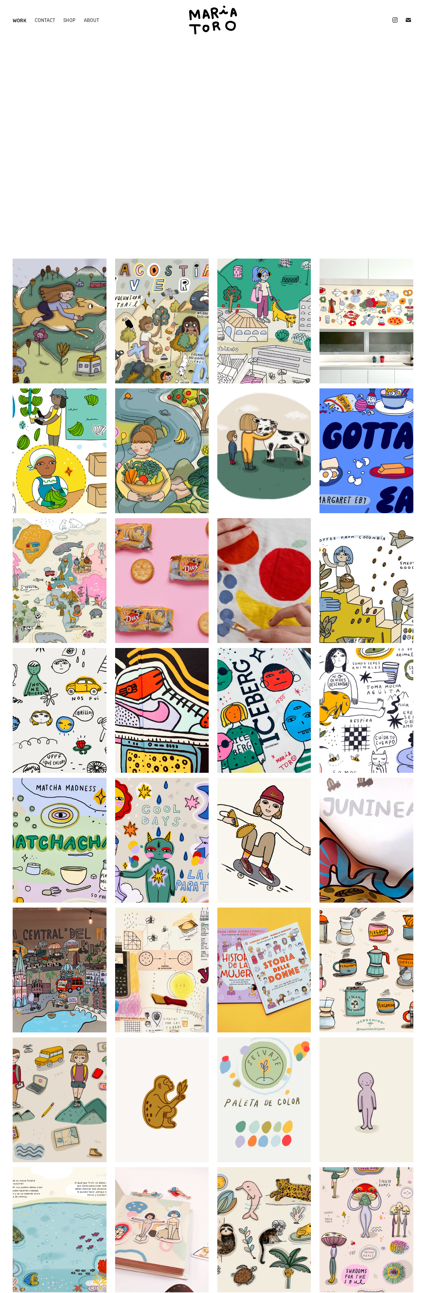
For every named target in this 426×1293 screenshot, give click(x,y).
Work (19, 20)
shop (69, 19)
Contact (45, 19)
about (91, 19)
